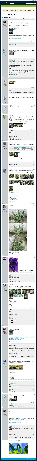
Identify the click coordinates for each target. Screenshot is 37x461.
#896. (33, 314)
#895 (34, 257)
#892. (33, 164)
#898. (33, 386)
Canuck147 (4, 208)
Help (27, 458)
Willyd (4, 260)
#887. (33, 59)
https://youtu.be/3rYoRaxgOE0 (17, 320)
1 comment (11, 88)
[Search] (30, 3)
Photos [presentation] (10, 17)
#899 (34, 394)
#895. (33, 275)
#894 (34, 205)
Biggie (5, 99)
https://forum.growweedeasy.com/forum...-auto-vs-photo (15, 38)
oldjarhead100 (13, 386)
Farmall (12, 345)
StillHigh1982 (11, 63)
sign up (22, 10)
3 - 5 (32, 381)
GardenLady (12, 431)
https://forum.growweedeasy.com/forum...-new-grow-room (18, 37)
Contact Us (30, 458)
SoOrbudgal (12, 136)
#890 (34, 105)
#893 (34, 169)
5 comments (11, 381)
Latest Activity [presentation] (6, 17)
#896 (34, 284)
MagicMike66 (4, 52)
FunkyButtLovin (13, 59)
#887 (34, 49)
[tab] (3, 17)
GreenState (12, 44)
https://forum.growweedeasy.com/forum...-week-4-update (15, 341)
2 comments (11, 130)
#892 (34, 142)
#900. (33, 426)
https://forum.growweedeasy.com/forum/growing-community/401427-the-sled (23, 147)
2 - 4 (32, 309)
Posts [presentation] (3, 17)
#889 (34, 96)
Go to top (34, 458)
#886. (33, 44)
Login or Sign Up (33, 0)
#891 (34, 115)
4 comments (11, 309)
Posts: (4, 27)
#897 (34, 327)
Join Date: (4, 26)
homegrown (4, 287)
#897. (33, 345)
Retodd (5, 118)
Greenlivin (4, 172)
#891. (33, 136)
